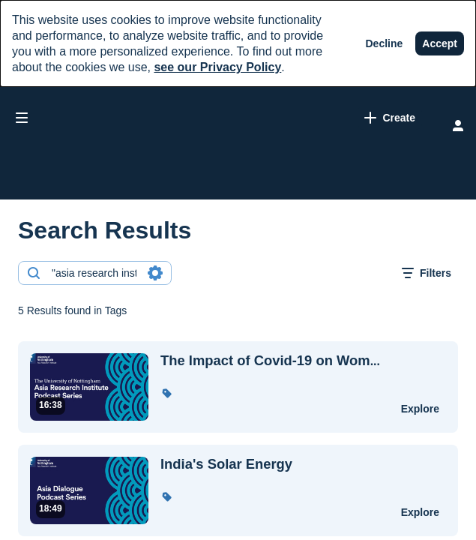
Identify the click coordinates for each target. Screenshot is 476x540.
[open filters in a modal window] (426, 273)
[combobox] (94, 273)
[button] (166, 393)
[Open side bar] (21, 118)
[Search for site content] (397, 119)
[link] (274, 118)
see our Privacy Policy (217, 67)
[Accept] (439, 44)
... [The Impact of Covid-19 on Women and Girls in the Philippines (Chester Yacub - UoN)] (270, 360)
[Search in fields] (155, 273)
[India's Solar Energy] (271, 464)
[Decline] (384, 44)
